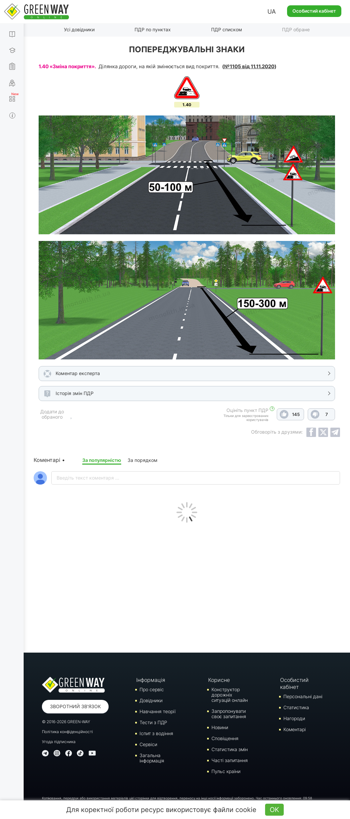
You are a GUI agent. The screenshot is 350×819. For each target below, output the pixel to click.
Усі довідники (79, 29)
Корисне (219, 680)
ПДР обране (296, 29)
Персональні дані (302, 696)
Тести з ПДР (153, 722)
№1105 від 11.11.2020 (249, 66)
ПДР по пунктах (153, 29)
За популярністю (101, 460)
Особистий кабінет (314, 11)
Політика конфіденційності (67, 731)
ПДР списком (226, 29)
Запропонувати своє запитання (228, 713)
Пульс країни (225, 771)
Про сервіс (152, 689)
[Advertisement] (187, 586)
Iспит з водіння (156, 733)
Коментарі (294, 729)
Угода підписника (59, 741)
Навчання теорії (157, 711)
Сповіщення (224, 738)
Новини (219, 727)
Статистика (296, 707)
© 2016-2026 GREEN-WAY (66, 721)
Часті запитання (229, 760)
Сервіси (148, 744)
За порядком (143, 460)
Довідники (151, 700)
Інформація (150, 680)
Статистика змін (229, 749)
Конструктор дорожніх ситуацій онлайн (229, 695)
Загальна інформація (152, 757)
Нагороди (294, 718)
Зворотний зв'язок (75, 706)
